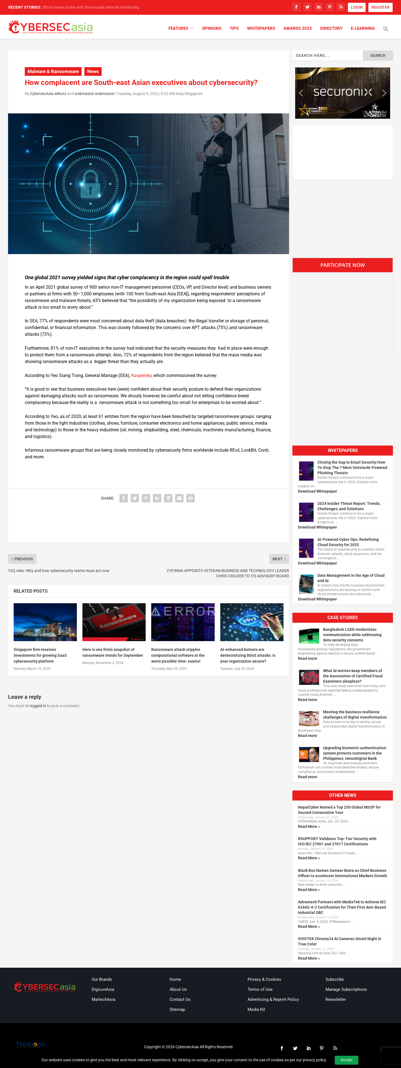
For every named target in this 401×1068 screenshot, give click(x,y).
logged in (38, 706)
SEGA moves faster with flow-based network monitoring (91, 7)
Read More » (309, 826)
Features (178, 28)
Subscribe (335, 979)
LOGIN (357, 7)
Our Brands (102, 979)
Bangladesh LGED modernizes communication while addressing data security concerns (352, 634)
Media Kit (256, 1009)
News (93, 71)
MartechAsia (103, 999)
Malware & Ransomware (53, 71)
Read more (307, 658)
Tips (234, 28)
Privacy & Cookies (264, 979)
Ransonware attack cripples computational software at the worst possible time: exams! (178, 655)
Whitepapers (261, 28)
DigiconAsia (103, 989)
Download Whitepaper (317, 491)
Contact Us (180, 999)
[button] (386, 32)
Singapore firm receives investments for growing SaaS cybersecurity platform (40, 655)
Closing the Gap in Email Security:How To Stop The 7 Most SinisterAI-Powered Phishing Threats (352, 467)
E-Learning (363, 28)
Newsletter (336, 999)
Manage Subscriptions (346, 989)
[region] (342, 93)
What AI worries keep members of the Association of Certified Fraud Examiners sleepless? (353, 675)
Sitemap (177, 1009)
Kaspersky (141, 375)
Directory (331, 28)
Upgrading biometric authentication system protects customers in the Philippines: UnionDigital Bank (354, 753)
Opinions (211, 28)
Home (175, 979)
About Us (178, 989)
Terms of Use (260, 989)
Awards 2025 (297, 28)
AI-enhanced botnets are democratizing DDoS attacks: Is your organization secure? (247, 655)
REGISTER (380, 7)
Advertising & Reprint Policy (273, 999)
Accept (347, 1060)
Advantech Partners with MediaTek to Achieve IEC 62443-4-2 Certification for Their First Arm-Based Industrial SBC (342, 907)
